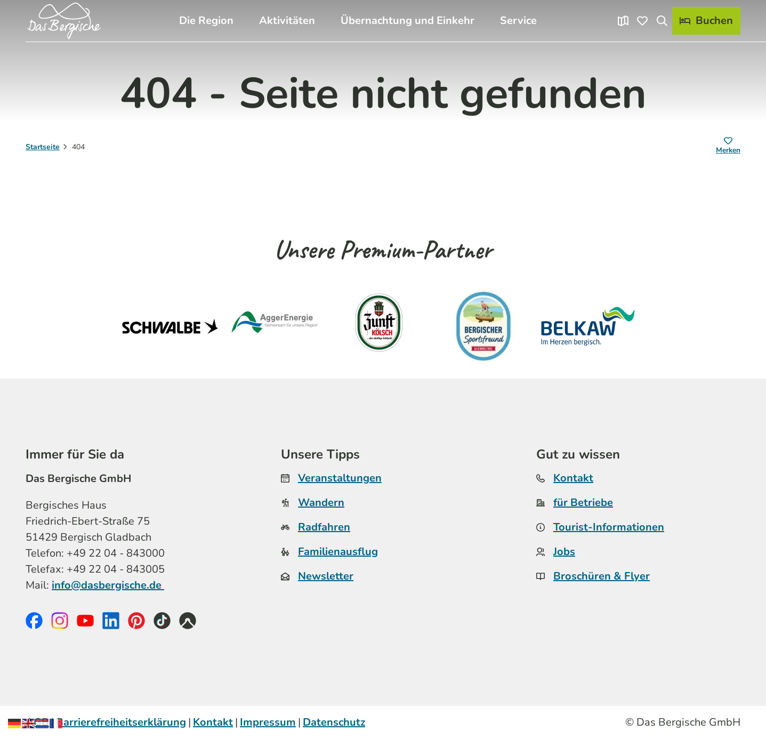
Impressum (268, 722)
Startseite (43, 147)
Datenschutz (334, 722)
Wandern (321, 502)
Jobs (564, 551)
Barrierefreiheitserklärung (121, 722)
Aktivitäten (287, 20)
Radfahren (324, 527)
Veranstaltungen (340, 478)
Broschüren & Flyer (601, 576)
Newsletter (325, 576)
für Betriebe (583, 502)
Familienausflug (338, 551)
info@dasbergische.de (108, 584)
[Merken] (728, 147)
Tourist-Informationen (608, 527)
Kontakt (573, 478)
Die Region (206, 20)
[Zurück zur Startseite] (64, 21)
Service (518, 20)
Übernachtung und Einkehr (407, 20)
